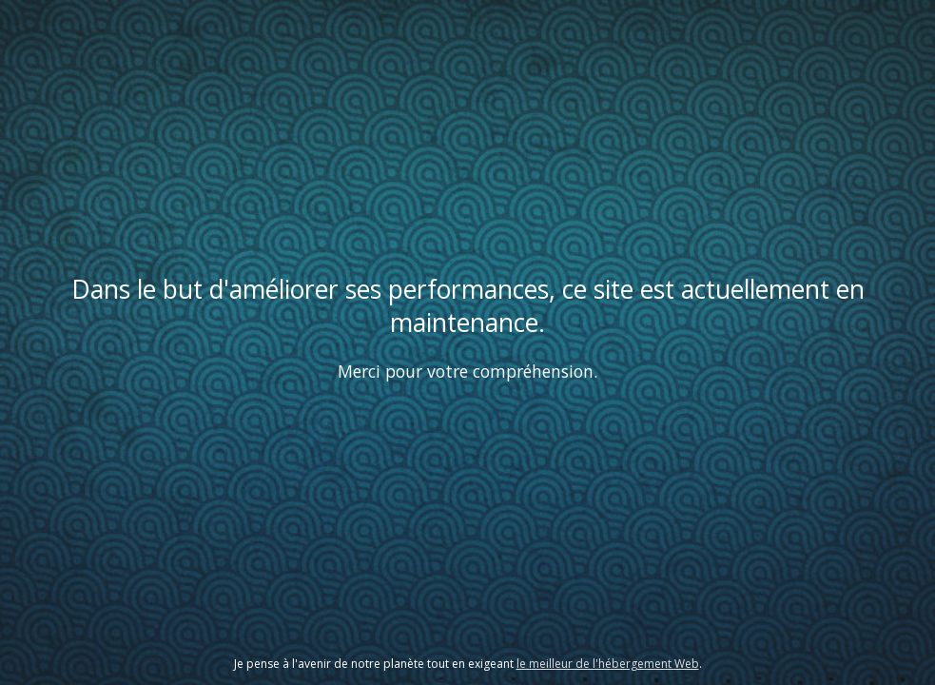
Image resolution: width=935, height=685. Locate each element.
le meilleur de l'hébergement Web (607, 664)
